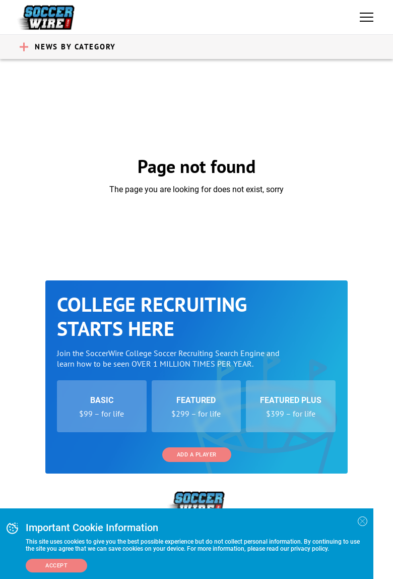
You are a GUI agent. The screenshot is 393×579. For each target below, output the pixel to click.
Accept (56, 565)
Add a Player (197, 454)
